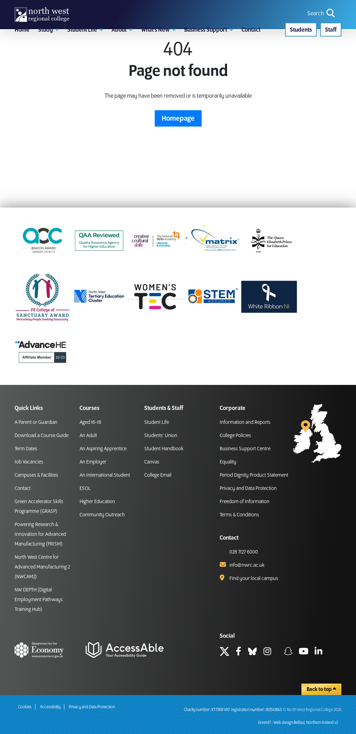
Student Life (156, 422)
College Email (157, 475)
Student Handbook (164, 449)
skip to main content (5, 5)
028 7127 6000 (243, 552)
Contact (23, 488)
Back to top (321, 689)
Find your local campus (253, 578)
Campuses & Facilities (36, 475)
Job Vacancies (29, 462)
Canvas (151, 462)
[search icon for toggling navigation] (322, 25)
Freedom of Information (244, 502)
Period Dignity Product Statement (254, 475)
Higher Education (97, 502)
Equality (228, 462)
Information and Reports (245, 422)
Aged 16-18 (90, 422)
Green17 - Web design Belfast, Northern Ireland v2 (298, 722)
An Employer (93, 462)
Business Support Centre (245, 449)
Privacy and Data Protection (248, 488)
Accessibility (50, 707)
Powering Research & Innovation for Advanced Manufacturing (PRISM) (40, 534)
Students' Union (160, 435)
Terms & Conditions (239, 515)
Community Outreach (102, 515)
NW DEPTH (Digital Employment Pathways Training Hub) (39, 599)
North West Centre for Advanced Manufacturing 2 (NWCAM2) (42, 567)
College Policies (235, 435)
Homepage (178, 158)
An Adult (88, 435)
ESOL (85, 488)
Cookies (25, 707)
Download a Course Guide (41, 435)
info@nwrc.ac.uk (247, 565)
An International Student (105, 475)
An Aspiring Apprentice (103, 449)
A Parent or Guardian (36, 422)
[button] (48, 61)
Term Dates (26, 449)
